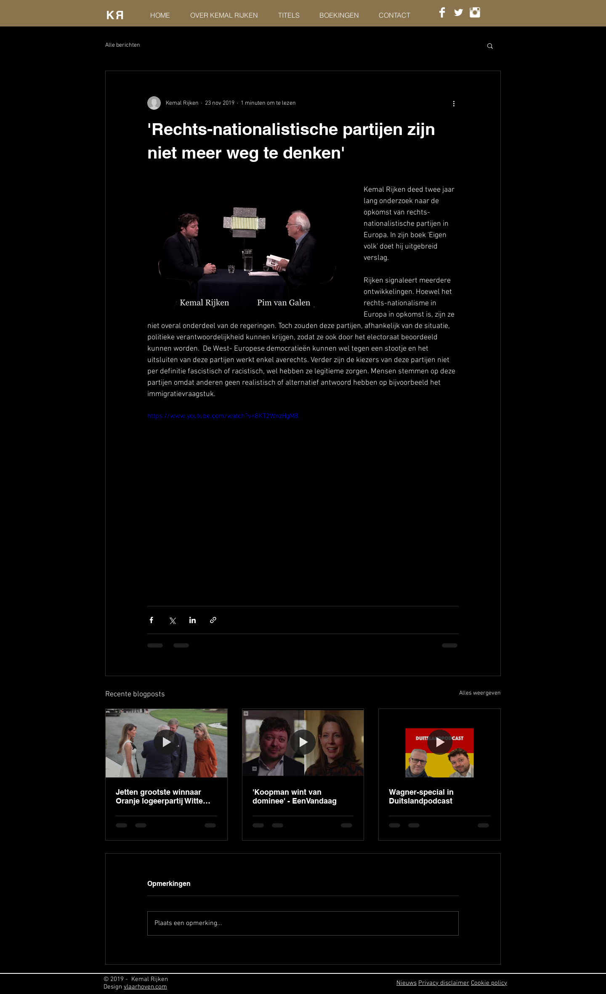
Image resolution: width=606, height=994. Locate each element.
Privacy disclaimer (443, 983)
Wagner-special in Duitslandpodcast (421, 796)
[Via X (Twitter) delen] (172, 620)
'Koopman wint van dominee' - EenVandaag (294, 796)
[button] (490, 45)
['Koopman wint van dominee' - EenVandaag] (303, 743)
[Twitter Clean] (458, 12)
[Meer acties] (454, 103)
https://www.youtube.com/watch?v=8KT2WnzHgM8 (222, 416)
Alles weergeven (480, 693)
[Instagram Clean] (475, 12)
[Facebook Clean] (442, 12)
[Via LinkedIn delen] (193, 620)
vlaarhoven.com (145, 987)
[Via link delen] (213, 620)
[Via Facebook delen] (151, 620)
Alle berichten (122, 45)
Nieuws (406, 983)
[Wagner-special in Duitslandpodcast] (439, 743)
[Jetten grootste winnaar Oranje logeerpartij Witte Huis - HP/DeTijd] (166, 743)
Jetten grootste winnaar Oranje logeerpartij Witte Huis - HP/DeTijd (159, 796)
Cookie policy (489, 983)
